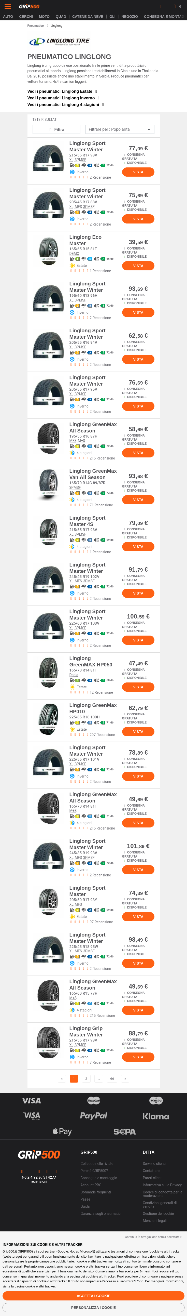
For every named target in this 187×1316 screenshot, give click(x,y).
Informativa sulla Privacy (162, 1185)
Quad (61, 17)
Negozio (130, 17)
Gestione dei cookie (158, 1214)
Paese (85, 1199)
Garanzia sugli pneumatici (100, 1214)
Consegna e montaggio (98, 1178)
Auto (8, 17)
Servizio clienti (154, 1164)
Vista (138, 172)
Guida (85, 1206)
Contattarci (151, 1171)
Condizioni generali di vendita (160, 1204)
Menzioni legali (154, 1221)
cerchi (26, 17)
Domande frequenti (95, 1192)
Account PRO (90, 1185)
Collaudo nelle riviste (96, 1164)
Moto (44, 17)
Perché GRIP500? (94, 1171)
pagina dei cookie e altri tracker (92, 1276)
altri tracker (46, 1286)
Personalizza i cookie (93, 1308)
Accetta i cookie (93, 1296)
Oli (112, 17)
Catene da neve (87, 17)
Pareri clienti (152, 1178)
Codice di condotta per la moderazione (162, 1194)
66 (112, 1079)
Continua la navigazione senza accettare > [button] (153, 1237)
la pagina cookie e (24, 1286)
